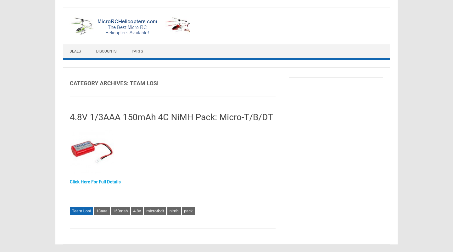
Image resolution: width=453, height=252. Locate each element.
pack (188, 211)
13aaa (102, 211)
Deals (75, 51)
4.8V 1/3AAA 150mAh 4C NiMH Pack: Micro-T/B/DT (171, 117)
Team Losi (81, 211)
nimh (174, 211)
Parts (137, 51)
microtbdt (155, 211)
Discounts (106, 51)
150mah (120, 211)
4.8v (137, 211)
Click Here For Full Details (95, 181)
